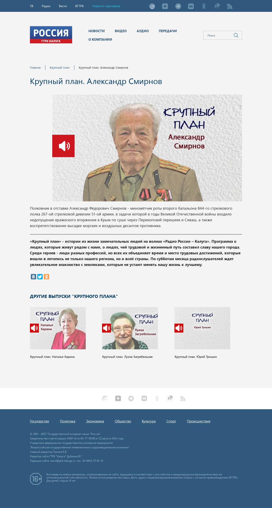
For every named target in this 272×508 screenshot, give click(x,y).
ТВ (31, 6)
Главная (35, 67)
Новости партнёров (106, 6)
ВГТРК (79, 6)
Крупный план (60, 67)
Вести (63, 6)
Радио (46, 6)
